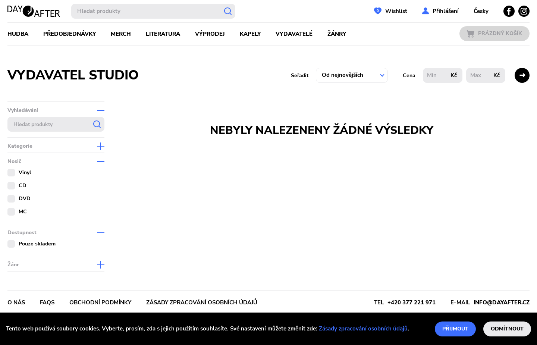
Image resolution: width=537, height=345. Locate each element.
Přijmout (455, 328)
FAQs (47, 302)
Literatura (163, 34)
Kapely (250, 34)
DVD (25, 198)
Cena (409, 75)
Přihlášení (446, 11)
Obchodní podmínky (100, 302)
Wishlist (396, 11)
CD (22, 185)
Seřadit (299, 75)
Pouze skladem (37, 243)
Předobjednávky (69, 34)
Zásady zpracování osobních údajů (363, 328)
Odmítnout (507, 328)
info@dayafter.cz (502, 302)
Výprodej (210, 34)
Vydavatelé (294, 34)
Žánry (336, 34)
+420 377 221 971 (411, 302)
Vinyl (25, 172)
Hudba (17, 34)
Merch (121, 34)
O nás (16, 302)
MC (23, 211)
